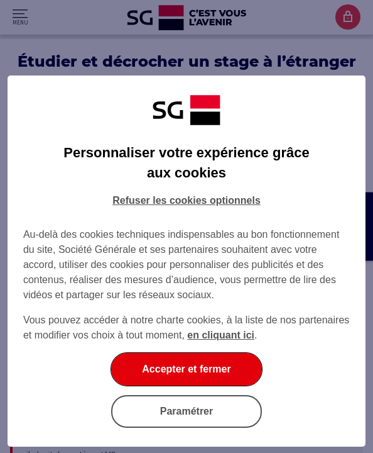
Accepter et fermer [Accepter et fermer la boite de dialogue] (186, 369)
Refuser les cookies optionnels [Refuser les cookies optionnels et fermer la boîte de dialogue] (186, 200)
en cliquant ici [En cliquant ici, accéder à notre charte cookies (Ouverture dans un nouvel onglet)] (220, 335)
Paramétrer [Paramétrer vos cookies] (187, 411)
